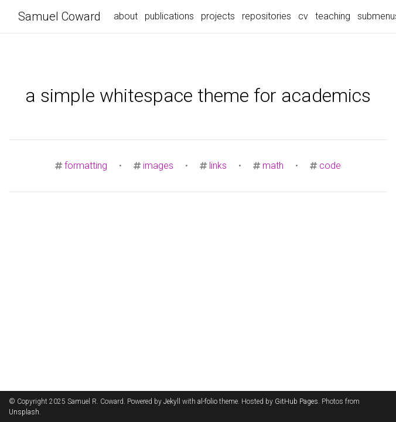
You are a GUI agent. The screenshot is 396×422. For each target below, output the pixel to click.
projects (218, 16)
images (158, 165)
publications (169, 16)
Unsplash (24, 412)
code (330, 165)
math (273, 165)
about (126, 16)
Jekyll (171, 401)
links (218, 165)
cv (303, 16)
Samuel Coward (59, 16)
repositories (266, 16)
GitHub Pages (296, 401)
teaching (332, 16)
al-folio (207, 401)
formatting (85, 165)
